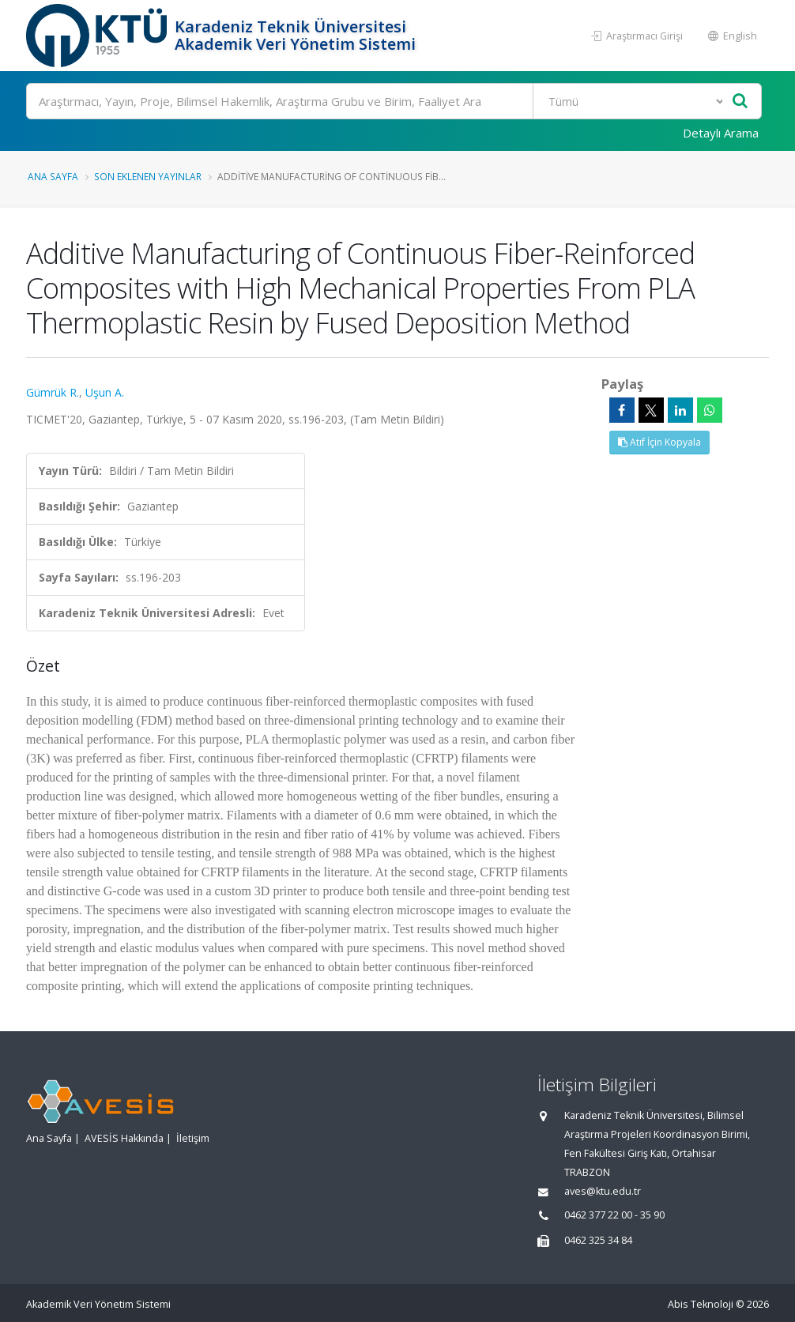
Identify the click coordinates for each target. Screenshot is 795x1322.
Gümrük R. (52, 392)
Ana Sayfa (53, 176)
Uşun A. (104, 392)
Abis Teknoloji (700, 1304)
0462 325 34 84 (598, 1240)
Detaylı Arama (721, 133)
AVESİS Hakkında (124, 1138)
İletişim (192, 1138)
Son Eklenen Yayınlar (148, 176)
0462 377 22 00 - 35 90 (614, 1215)
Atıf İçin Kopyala (659, 442)
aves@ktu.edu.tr (602, 1191)
